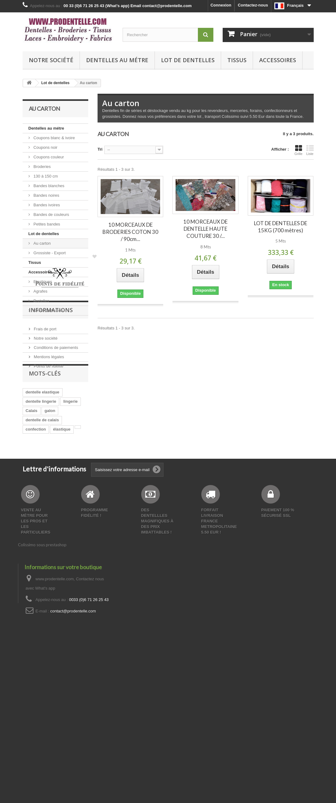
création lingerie (41, 524)
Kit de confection (48, 310)
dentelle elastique (42, 477)
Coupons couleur (48, 157)
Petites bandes (46, 224)
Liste (310, 150)
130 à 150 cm (45, 176)
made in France (40, 542)
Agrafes (40, 291)
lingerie (70, 487)
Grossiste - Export (49, 253)
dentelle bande (40, 552)
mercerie (56, 533)
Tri (100, 149)
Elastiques (42, 281)
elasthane (71, 542)
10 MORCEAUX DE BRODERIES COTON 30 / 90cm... (130, 231)
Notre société (51, 60)
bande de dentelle (43, 570)
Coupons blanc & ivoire (54, 137)
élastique (61, 515)
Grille (299, 150)
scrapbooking (39, 580)
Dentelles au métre (117, 60)
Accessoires (277, 60)
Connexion (221, 5)
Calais (31, 496)
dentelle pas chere (43, 561)
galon (50, 496)
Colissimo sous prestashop (42, 696)
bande (70, 524)
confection (36, 515)
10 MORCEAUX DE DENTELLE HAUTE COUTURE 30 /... (205, 228)
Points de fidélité (48, 435)
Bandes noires (46, 195)
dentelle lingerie (41, 487)
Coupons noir (45, 147)
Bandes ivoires (46, 205)
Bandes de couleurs (51, 214)
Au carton (42, 243)
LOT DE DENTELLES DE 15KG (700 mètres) (280, 227)
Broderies (42, 166)
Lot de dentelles (188, 60)
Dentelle (33, 533)
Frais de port (45, 398)
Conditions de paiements (55, 417)
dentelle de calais (42, 505)
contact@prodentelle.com (73, 762)
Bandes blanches (48, 185)
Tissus (237, 60)
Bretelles (41, 300)
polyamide (69, 580)
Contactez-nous (253, 5)
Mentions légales (48, 426)
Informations (51, 382)
